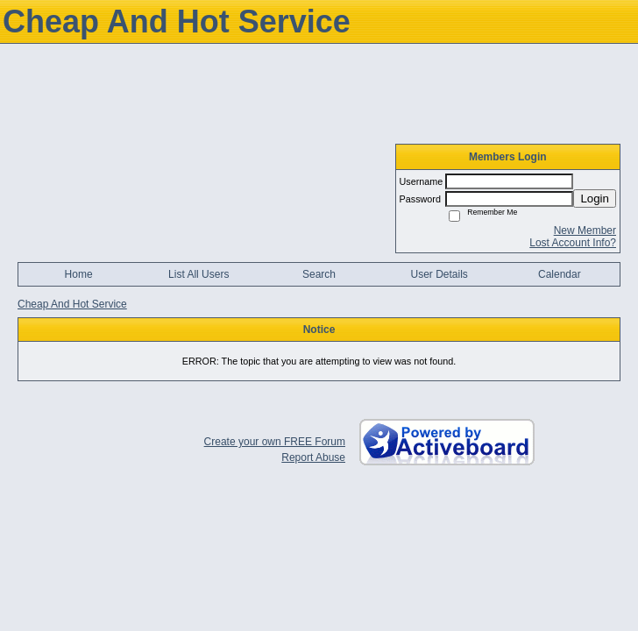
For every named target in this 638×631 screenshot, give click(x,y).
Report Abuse (313, 457)
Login (594, 198)
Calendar (559, 274)
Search (319, 274)
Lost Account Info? (572, 243)
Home (79, 274)
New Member (585, 230)
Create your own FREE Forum (274, 442)
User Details (438, 274)
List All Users (198, 274)
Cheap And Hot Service (72, 304)
